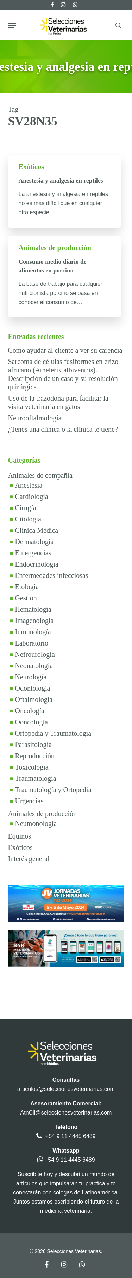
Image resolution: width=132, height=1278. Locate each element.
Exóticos (31, 167)
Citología (28, 519)
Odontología (32, 688)
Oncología (29, 711)
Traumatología (35, 778)
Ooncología (31, 722)
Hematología (33, 609)
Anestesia (29, 485)
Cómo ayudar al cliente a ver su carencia (65, 350)
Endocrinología (36, 564)
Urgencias (29, 801)
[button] (12, 25)
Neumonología (36, 823)
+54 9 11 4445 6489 (70, 1136)
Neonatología (34, 665)
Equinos (19, 836)
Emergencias (33, 553)
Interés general (29, 859)
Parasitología (33, 744)
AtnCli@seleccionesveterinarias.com (66, 1113)
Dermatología (34, 541)
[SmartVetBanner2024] (66, 970)
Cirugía (25, 508)
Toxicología (32, 767)
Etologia (27, 587)
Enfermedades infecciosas (51, 575)
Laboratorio (31, 643)
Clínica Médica (36, 530)
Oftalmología (34, 699)
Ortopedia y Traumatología (53, 733)
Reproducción (35, 756)
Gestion (26, 598)
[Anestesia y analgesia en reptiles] (64, 191)
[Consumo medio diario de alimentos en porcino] (64, 276)
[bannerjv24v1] (66, 925)
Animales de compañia (40, 475)
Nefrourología (35, 654)
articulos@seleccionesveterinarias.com (66, 1089)
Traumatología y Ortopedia (53, 790)
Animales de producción (55, 248)
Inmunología (33, 632)
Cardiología (31, 496)
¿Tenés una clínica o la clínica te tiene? (63, 429)
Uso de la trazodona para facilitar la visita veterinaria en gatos (58, 402)
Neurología (31, 677)
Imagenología (34, 620)
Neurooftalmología (35, 418)
